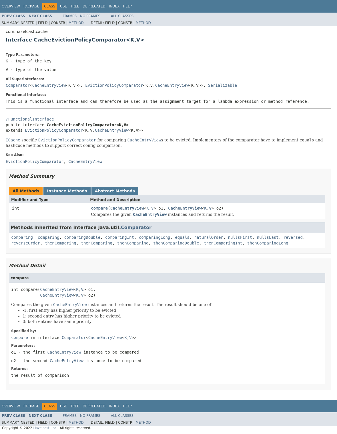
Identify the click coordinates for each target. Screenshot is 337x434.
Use (63, 6)
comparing (22, 237)
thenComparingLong (267, 243)
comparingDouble (82, 237)
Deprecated (94, 6)
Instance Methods (67, 191)
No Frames (90, 16)
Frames (70, 16)
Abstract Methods (115, 191)
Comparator (18, 85)
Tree (74, 6)
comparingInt (119, 237)
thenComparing (60, 243)
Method (76, 23)
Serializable (222, 85)
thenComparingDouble (176, 243)
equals (182, 237)
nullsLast (268, 237)
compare (99, 208)
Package (31, 6)
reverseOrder (25, 243)
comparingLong (154, 237)
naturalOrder (208, 237)
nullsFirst (240, 237)
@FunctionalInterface (30, 119)
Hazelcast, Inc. (45, 428)
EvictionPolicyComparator (114, 85)
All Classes (122, 16)
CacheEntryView (49, 85)
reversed (293, 237)
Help (127, 6)
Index (114, 6)
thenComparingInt (223, 243)
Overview (11, 6)
